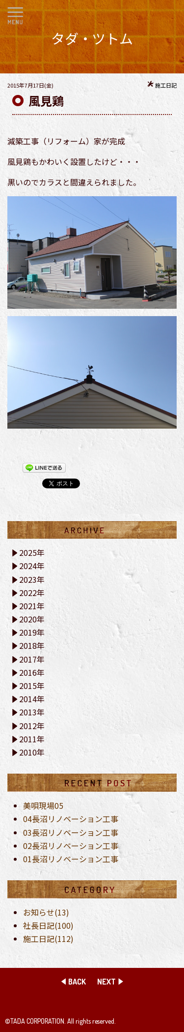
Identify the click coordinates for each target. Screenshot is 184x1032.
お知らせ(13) (46, 912)
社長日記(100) (48, 925)
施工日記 (166, 85)
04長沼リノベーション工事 (70, 819)
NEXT (106, 981)
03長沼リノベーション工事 (70, 832)
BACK (77, 981)
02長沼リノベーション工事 (70, 845)
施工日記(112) (48, 938)
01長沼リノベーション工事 (70, 859)
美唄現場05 (43, 805)
